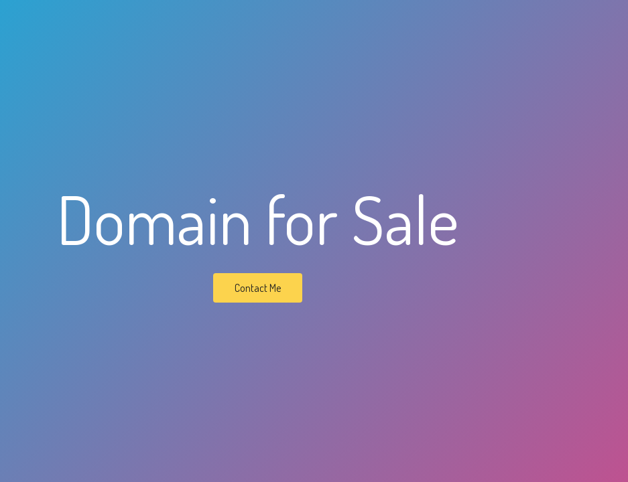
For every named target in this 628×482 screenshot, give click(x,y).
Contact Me (258, 288)
